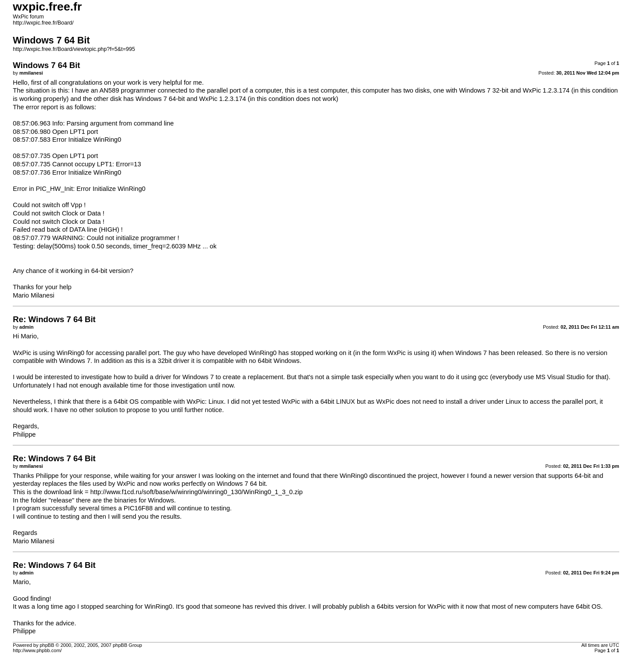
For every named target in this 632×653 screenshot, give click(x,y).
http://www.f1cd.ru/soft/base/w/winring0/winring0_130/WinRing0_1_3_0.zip (196, 491)
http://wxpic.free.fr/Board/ (43, 23)
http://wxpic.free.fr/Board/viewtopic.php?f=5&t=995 (74, 49)
